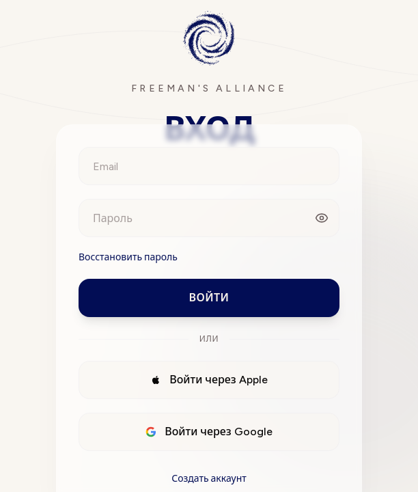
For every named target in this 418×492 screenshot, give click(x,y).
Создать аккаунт (209, 478)
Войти (209, 297)
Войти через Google (209, 431)
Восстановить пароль (128, 257)
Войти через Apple (209, 379)
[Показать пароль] (321, 218)
